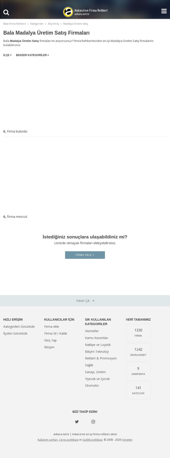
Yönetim (127, 440)
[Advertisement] (85, 92)
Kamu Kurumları (96, 338)
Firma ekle (51, 326)
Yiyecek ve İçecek (97, 379)
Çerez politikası (68, 440)
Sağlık (89, 365)
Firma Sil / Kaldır (55, 333)
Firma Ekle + (85, 255)
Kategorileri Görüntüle (19, 326)
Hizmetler (92, 331)
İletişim (49, 347)
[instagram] (93, 421)
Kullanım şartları (48, 440)
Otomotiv (92, 385)
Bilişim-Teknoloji (97, 351)
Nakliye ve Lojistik (98, 345)
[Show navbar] (162, 11)
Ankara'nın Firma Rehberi (85, 12)
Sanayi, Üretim (95, 372)
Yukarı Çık (85, 300)
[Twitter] (76, 421)
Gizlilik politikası (92, 440)
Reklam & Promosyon (101, 358)
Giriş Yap (50, 340)
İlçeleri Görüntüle (15, 333)
